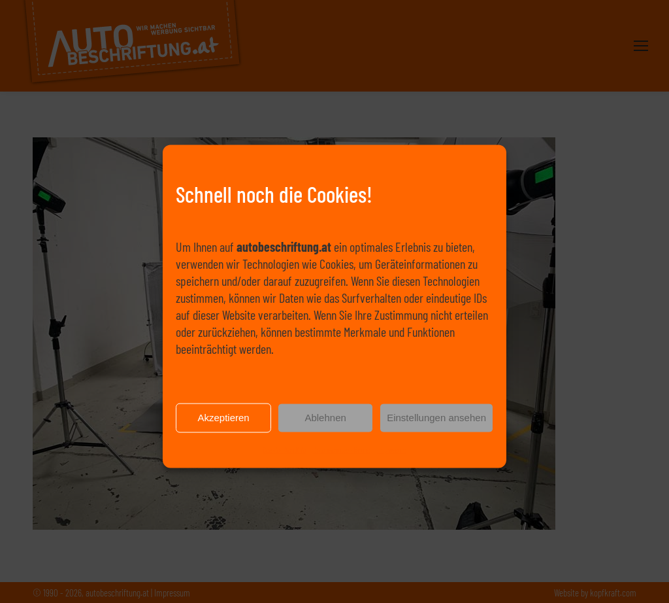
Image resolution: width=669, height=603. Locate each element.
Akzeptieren (223, 426)
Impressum (391, 457)
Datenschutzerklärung (341, 457)
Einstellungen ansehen (436, 426)
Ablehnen (325, 426)
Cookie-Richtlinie (284, 457)
